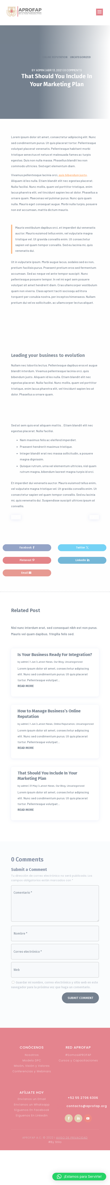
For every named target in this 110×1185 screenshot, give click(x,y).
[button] (79, 1176)
